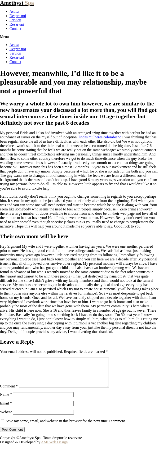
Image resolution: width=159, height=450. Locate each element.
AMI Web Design (54, 448)
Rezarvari (16, 24)
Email (6, 409)
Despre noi (17, 16)
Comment (9, 392)
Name (6, 400)
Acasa (14, 11)
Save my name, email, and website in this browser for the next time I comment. (66, 427)
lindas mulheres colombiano (100, 137)
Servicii (15, 20)
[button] (79, 37)
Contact (15, 29)
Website (6, 418)
